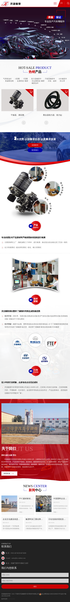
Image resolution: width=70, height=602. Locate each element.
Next (46, 123)
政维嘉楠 (12, 599)
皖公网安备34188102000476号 (51, 594)
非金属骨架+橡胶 (38, 81)
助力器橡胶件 (36, 79)
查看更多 (7, 473)
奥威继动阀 (9, 81)
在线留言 (35, 145)
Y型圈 (25, 79)
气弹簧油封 (7, 79)
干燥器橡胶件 (50, 79)
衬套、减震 (52, 81)
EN (61, 3)
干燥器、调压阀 (17, 115)
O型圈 (17, 79)
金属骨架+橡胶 (22, 81)
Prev (24, 123)
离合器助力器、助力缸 (52, 115)
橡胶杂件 (35, 83)
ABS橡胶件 (63, 79)
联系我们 (35, 150)
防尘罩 (62, 81)
